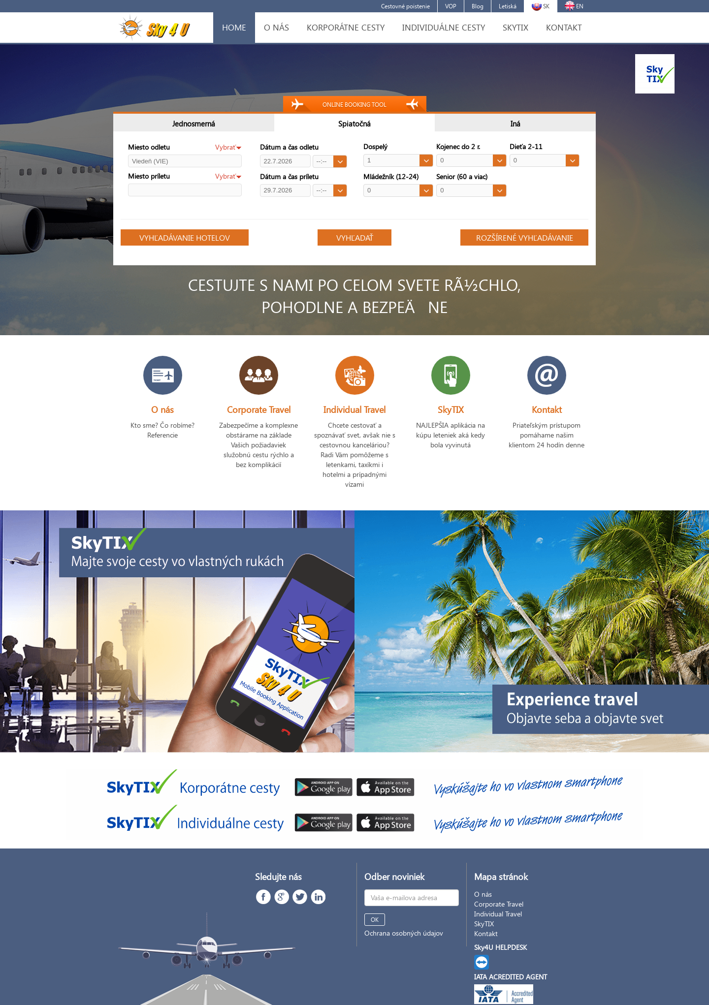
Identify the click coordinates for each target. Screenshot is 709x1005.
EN (574, 6)
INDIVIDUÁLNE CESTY (443, 27)
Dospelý (375, 146)
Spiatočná (354, 123)
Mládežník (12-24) (391, 176)
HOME (234, 27)
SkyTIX (484, 923)
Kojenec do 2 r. (458, 146)
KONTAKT (564, 27)
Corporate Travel (498, 904)
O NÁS (276, 27)
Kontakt (486, 933)
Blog (477, 6)
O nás (483, 894)
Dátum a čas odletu (289, 147)
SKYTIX (515, 27)
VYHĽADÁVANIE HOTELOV (184, 237)
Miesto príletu (149, 176)
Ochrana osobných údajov (403, 933)
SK (540, 6)
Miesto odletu (149, 147)
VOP (450, 6)
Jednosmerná (193, 123)
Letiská (507, 6)
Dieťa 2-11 (526, 146)
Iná (515, 123)
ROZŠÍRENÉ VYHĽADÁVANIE (524, 237)
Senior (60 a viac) (461, 176)
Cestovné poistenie (405, 6)
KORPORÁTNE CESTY (346, 27)
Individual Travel (498, 913)
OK (375, 919)
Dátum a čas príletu (289, 176)
